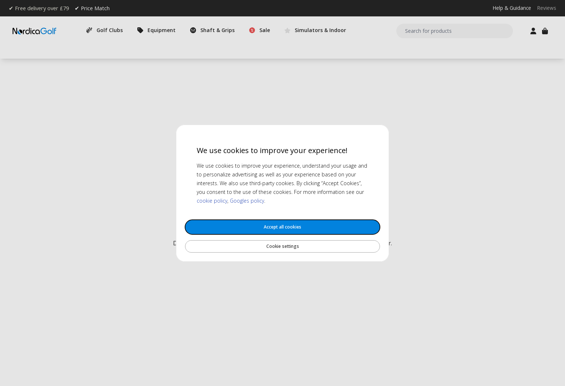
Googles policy (247, 200)
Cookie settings (282, 246)
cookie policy (212, 200)
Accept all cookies (282, 227)
